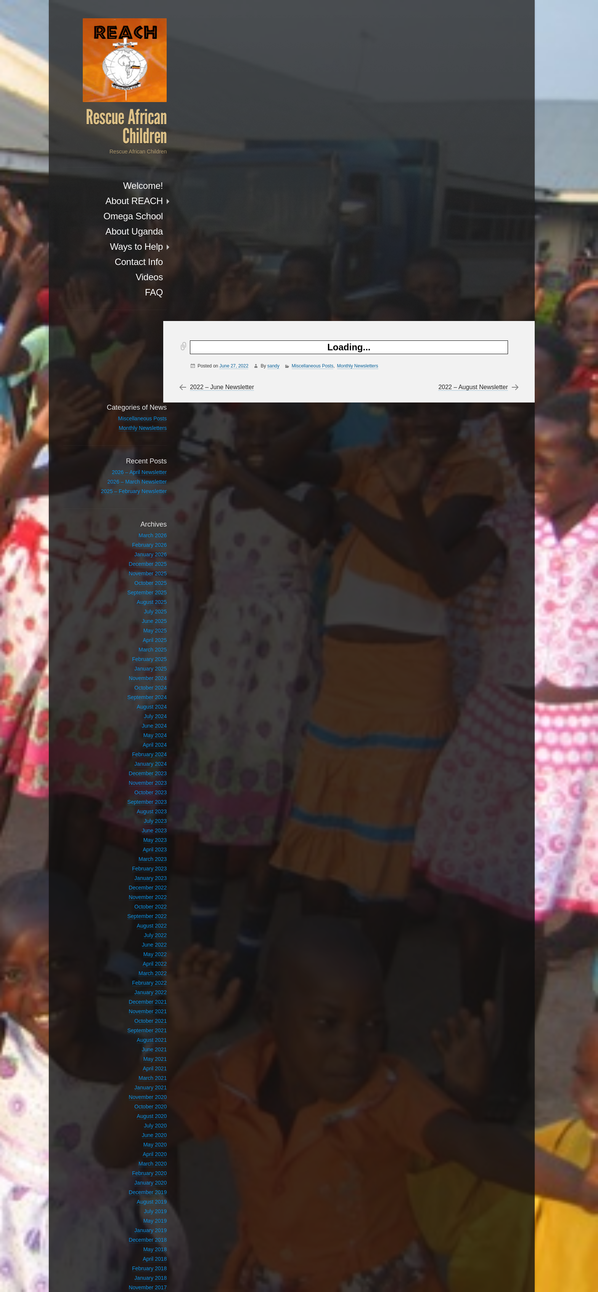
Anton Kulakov (490, 1276)
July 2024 (138, 635)
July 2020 (138, 1044)
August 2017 (135, 1216)
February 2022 (133, 902)
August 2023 (135, 730)
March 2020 (136, 1083)
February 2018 (133, 1187)
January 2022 (134, 911)
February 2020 (133, 1092)
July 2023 (138, 740)
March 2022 (136, 892)
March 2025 (136, 568)
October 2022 (134, 825)
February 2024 (133, 673)
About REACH (117, 201)
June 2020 (137, 1054)
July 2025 (138, 530)
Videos (132, 278)
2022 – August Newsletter (470, 65)
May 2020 (138, 1063)
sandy (276, 44)
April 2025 (138, 559)
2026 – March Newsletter (120, 401)
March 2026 (136, 454)
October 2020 (134, 1025)
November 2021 (131, 930)
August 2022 (135, 845)
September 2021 (130, 949)
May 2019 (138, 1140)
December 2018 (131, 1159)
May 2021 (138, 978)
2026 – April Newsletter (122, 391)
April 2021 (138, 987)
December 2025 (131, 483)
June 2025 (137, 540)
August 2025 (135, 521)
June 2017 (137, 1235)
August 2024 (135, 626)
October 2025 (134, 502)
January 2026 (134, 473)
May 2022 (138, 873)
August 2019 (135, 1121)
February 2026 (133, 464)
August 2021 (135, 959)
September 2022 (130, 835)
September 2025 (130, 511)
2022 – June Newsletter (224, 65)
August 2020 (135, 1035)
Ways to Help (119, 247)
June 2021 (137, 968)
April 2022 (138, 883)
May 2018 (138, 1168)
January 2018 (134, 1197)
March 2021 (136, 997)
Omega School (116, 217)
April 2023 (138, 768)
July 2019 (138, 1130)
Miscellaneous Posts (315, 44)
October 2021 (134, 940)
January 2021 (134, 1006)
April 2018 (138, 1178)
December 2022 (131, 806)
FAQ (137, 293)
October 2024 (134, 607)
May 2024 (138, 654)
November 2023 (131, 702)
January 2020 (134, 1102)
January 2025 (134, 588)
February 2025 (133, 578)
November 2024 (131, 597)
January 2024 (134, 683)
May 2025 (138, 549)
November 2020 (131, 1016)
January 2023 (134, 797)
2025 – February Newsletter (117, 410)
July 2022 (138, 854)
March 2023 (136, 778)
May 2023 (138, 759)
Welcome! (126, 186)
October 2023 (134, 711)
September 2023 (130, 721)
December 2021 (131, 921)
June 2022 (137, 864)
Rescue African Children (109, 127)
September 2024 (130, 616)
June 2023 (137, 749)
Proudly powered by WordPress (399, 1276)
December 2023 (131, 692)
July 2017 (138, 1225)
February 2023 (133, 787)
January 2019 (134, 1149)
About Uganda (117, 232)
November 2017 (131, 1206)
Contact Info (122, 262)
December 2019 (131, 1111)
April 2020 (138, 1073)
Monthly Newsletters (360, 44)
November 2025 (131, 492)
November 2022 (131, 816)
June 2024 (137, 645)
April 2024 (138, 664)
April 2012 (138, 1244)
